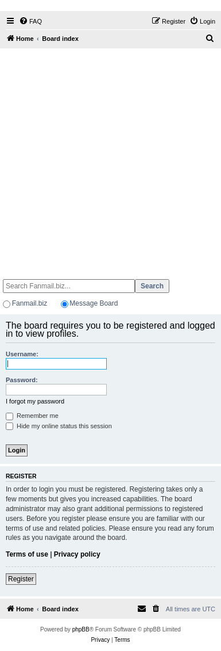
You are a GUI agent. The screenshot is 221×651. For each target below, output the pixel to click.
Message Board (93, 303)
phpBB (81, 629)
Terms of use (27, 554)
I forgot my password (35, 401)
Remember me (32, 415)
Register (21, 579)
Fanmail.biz (29, 303)
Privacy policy (77, 554)
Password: (22, 379)
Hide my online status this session (59, 425)
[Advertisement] (109, 159)
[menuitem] (30, 21)
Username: (22, 354)
